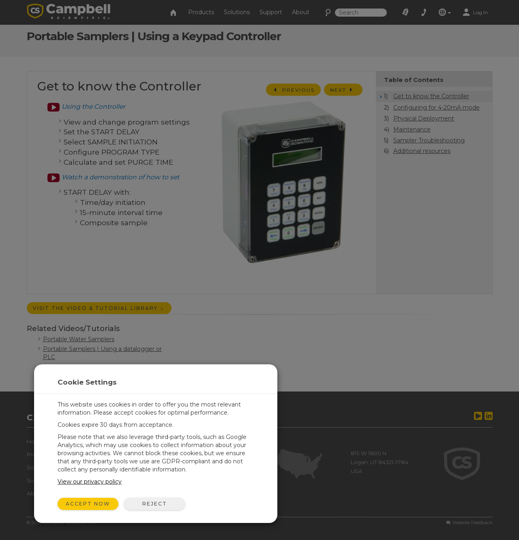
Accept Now (88, 504)
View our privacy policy (90, 481)
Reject (154, 504)
